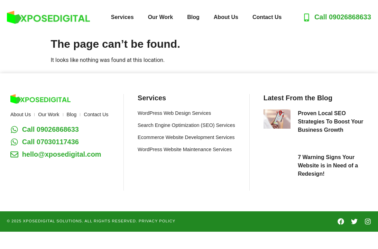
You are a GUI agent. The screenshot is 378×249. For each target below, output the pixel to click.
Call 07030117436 (50, 142)
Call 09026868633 (342, 17)
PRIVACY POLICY (157, 221)
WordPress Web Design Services (174, 113)
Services (122, 17)
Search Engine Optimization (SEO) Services (186, 125)
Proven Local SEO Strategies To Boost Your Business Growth (330, 121)
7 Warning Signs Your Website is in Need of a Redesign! (328, 165)
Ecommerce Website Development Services (186, 137)
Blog (193, 17)
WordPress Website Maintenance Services (185, 149)
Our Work (160, 17)
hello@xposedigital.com (61, 154)
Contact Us (267, 17)
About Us (226, 17)
